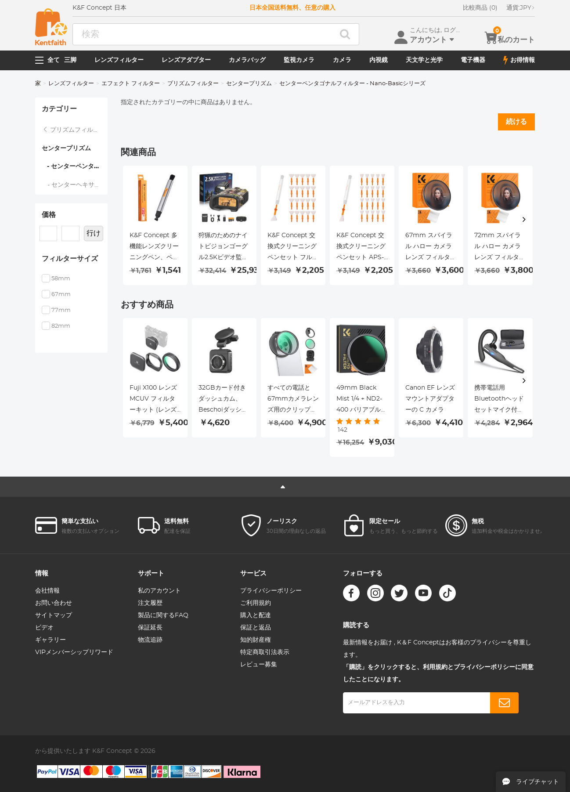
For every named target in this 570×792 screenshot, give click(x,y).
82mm (60, 326)
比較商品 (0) (480, 8)
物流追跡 (150, 640)
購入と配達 (255, 615)
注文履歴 (150, 603)
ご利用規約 (255, 603)
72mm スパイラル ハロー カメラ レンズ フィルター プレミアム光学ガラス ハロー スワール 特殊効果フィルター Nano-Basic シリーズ (499, 247)
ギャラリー (50, 640)
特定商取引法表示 (264, 652)
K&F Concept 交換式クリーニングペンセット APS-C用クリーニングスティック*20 (361, 247)
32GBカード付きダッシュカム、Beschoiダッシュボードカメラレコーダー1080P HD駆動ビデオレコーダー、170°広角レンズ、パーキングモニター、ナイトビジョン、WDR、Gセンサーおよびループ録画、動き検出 (223, 400)
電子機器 (473, 60)
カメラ (342, 60)
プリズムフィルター (193, 84)
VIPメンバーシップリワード (74, 652)
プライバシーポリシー (271, 591)
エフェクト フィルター (130, 84)
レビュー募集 (258, 665)
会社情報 (47, 591)
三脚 (70, 60)
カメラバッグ (247, 60)
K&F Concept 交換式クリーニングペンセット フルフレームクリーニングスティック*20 (292, 247)
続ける (516, 121)
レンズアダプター (186, 60)
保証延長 (150, 628)
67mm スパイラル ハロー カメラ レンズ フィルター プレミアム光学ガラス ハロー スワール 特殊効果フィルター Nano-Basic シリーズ (430, 247)
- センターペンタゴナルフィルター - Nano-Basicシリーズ (75, 166)
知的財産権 (255, 640)
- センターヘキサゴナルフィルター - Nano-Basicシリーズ (75, 185)
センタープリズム (249, 84)
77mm (61, 310)
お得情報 (519, 60)
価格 (49, 214)
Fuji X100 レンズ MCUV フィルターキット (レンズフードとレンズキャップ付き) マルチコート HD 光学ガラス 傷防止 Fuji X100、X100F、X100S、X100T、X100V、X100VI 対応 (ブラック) (155, 400)
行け (94, 233)
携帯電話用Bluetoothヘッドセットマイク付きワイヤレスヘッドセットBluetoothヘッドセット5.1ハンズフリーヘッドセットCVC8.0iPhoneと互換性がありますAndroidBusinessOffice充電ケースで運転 (500, 400)
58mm (60, 279)
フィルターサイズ (70, 258)
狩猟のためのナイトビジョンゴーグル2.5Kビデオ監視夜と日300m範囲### (223, 247)
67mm (61, 294)
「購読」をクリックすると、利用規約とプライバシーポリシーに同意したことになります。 (438, 673)
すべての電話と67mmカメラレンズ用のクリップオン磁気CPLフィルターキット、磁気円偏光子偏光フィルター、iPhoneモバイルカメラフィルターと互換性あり (293, 400)
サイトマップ (53, 615)
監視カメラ (299, 60)
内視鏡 (378, 60)
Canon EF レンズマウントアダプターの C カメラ (430, 399)
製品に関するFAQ (163, 615)
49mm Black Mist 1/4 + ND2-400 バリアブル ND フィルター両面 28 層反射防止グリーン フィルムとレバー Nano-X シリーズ (361, 400)
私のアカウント (159, 591)
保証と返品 (255, 628)
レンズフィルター (119, 60)
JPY (520, 8)
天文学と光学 (424, 60)
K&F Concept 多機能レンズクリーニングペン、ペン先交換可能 (154, 247)
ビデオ (44, 628)
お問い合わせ (53, 603)
